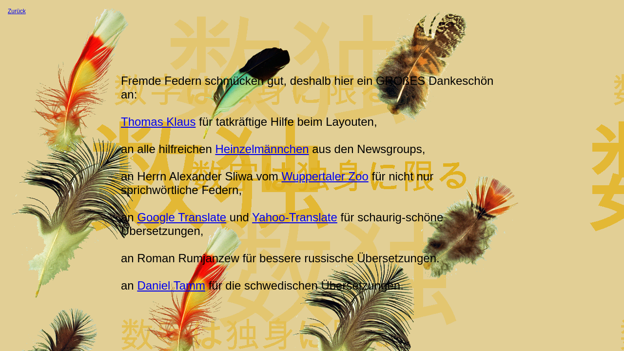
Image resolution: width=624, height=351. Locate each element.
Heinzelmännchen (262, 149)
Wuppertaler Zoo (324, 176)
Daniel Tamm (171, 285)
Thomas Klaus (158, 121)
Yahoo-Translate (294, 217)
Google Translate (181, 217)
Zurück (17, 11)
